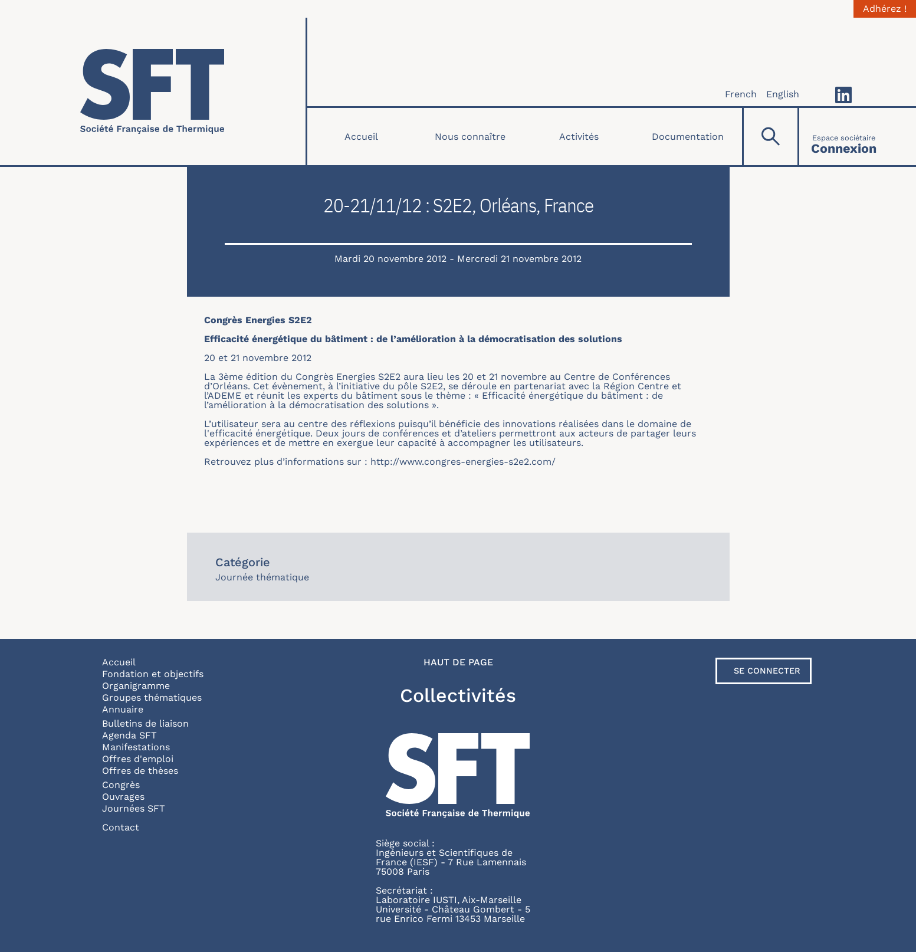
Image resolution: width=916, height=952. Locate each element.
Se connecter (767, 670)
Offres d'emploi (137, 758)
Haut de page (458, 662)
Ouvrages (123, 796)
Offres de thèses (140, 770)
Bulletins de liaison (145, 723)
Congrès (121, 784)
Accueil (361, 136)
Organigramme (136, 685)
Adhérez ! (885, 9)
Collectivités (458, 695)
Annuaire (122, 709)
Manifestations (136, 747)
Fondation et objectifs (152, 673)
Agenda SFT (129, 735)
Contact (120, 827)
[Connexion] (843, 136)
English (782, 94)
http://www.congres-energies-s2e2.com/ (463, 461)
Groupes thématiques (152, 697)
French (741, 94)
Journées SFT (133, 808)
